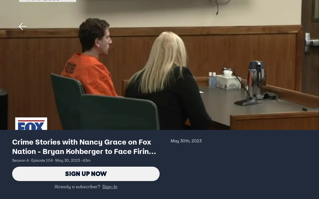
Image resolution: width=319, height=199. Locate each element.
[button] (22, 26)
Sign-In (109, 186)
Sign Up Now (86, 173)
